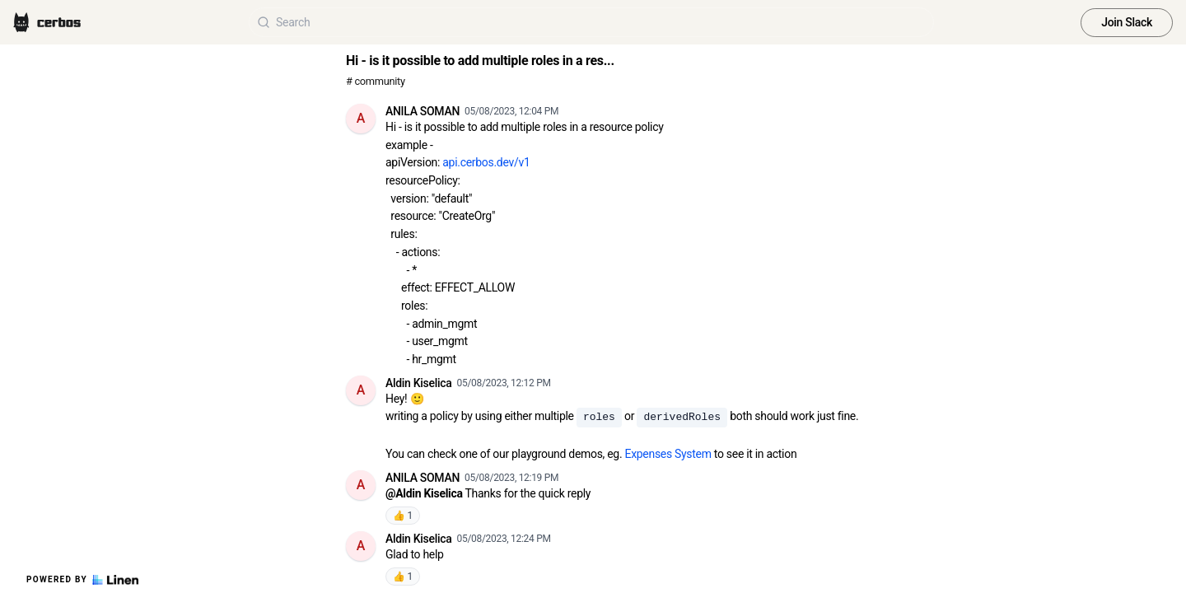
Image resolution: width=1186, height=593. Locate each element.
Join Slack (1126, 22)
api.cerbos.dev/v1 (486, 162)
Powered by (82, 580)
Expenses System (667, 453)
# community (375, 81)
